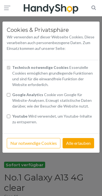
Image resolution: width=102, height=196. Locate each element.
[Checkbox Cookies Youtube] (8, 116)
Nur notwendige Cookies (33, 143)
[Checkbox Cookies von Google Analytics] (8, 95)
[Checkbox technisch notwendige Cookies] (8, 67)
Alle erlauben (78, 143)
